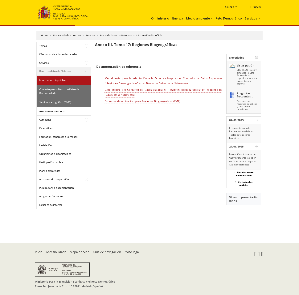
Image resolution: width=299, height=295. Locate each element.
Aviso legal (132, 252)
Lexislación (45, 145)
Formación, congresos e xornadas (58, 137)
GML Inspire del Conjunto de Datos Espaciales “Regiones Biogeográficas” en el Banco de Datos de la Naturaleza (163, 92)
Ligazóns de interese (50, 205)
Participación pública (51, 162)
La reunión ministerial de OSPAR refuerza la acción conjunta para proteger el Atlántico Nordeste (242, 159)
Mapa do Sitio (79, 252)
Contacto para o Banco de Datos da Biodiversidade (59, 91)
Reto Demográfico (228, 18)
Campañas (45, 119)
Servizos (251, 18)
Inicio (39, 252)
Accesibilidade (56, 252)
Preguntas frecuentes (51, 196)
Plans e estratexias (49, 171)
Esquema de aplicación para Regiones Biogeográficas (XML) (142, 101)
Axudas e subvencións (51, 111)
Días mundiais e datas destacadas (58, 54)
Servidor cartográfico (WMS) (55, 102)
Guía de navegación (107, 252)
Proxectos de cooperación (54, 179)
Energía (177, 18)
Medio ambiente (198, 18)
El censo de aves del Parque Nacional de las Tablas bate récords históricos (241, 133)
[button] (212, 18)
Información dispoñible (149, 35)
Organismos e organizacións (55, 154)
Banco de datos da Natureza (116, 35)
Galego (229, 7)
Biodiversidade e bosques (66, 35)
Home (44, 35)
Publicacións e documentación (56, 188)
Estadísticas (45, 128)
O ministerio (160, 18)
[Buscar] (254, 7)
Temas (43, 46)
